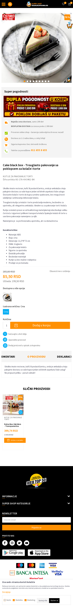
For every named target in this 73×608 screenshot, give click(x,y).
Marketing (31, 600)
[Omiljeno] (63, 2)
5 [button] (36, 81)
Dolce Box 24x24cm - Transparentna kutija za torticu (12, 426)
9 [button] (48, 81)
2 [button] (27, 81)
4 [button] (33, 81)
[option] (36, 48)
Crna (6, 311)
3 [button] (30, 81)
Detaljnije (6, 592)
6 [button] (39, 81)
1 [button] (24, 81)
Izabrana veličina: (14, 306)
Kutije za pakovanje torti (18, 176)
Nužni (8, 600)
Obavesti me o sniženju (60, 271)
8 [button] (45, 81)
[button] (10, 4)
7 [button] (42, 81)
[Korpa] (69, 6)
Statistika (19, 600)
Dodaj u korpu (42, 325)
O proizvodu (36, 356)
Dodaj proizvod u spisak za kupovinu (21, 345)
